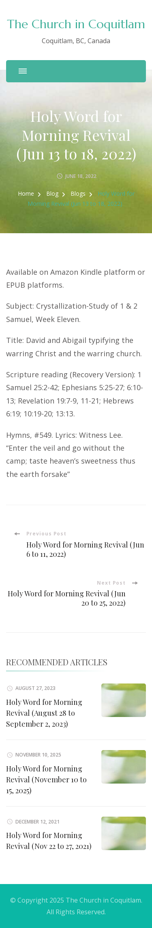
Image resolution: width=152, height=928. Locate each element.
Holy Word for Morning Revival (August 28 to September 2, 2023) (44, 713)
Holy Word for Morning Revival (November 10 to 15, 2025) (46, 779)
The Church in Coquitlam (76, 24)
